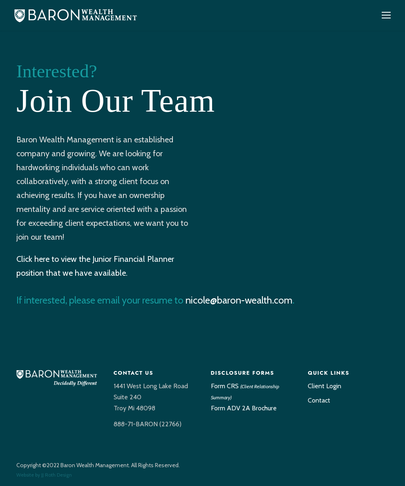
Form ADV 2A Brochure (244, 408)
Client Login (324, 386)
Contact (319, 400)
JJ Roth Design (56, 475)
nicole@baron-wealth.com (239, 300)
